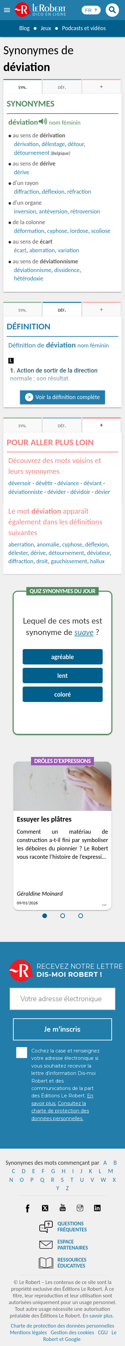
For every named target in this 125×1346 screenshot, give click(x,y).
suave (83, 632)
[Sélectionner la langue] (91, 10)
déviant (93, 483)
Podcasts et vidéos (84, 28)
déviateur (98, 553)
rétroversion (85, 211)
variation (68, 250)
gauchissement (69, 561)
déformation (29, 231)
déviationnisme (32, 270)
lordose (79, 231)
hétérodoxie (28, 278)
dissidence (67, 270)
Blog (23, 28)
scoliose (100, 231)
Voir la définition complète (67, 397)
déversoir (19, 483)
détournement (31, 152)
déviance (68, 483)
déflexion (53, 191)
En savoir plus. (98, 1315)
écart (20, 250)
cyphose (57, 231)
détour (76, 144)
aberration (42, 250)
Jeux (45, 28)
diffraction (26, 191)
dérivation (26, 144)
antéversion (53, 211)
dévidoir (80, 492)
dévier (102, 492)
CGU (103, 1332)
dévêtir (44, 483)
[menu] (8, 10)
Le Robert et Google (79, 1335)
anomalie (48, 544)
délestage (53, 144)
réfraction (79, 191)
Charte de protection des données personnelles (62, 1326)
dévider (56, 492)
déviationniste (25, 492)
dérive (21, 172)
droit (42, 561)
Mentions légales (28, 1332)
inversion (25, 211)
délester (18, 553)
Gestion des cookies (72, 1332)
